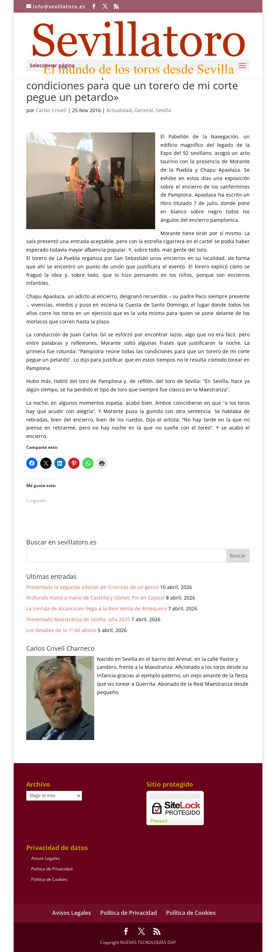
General (143, 110)
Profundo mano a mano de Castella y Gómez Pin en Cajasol (95, 597)
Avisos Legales (45, 858)
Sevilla (163, 110)
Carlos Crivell (51, 110)
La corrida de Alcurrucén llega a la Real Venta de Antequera (96, 608)
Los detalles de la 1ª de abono (61, 630)
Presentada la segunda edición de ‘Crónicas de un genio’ (92, 587)
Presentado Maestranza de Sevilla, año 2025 (78, 619)
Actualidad (119, 110)
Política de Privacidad (52, 869)
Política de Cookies (49, 879)
